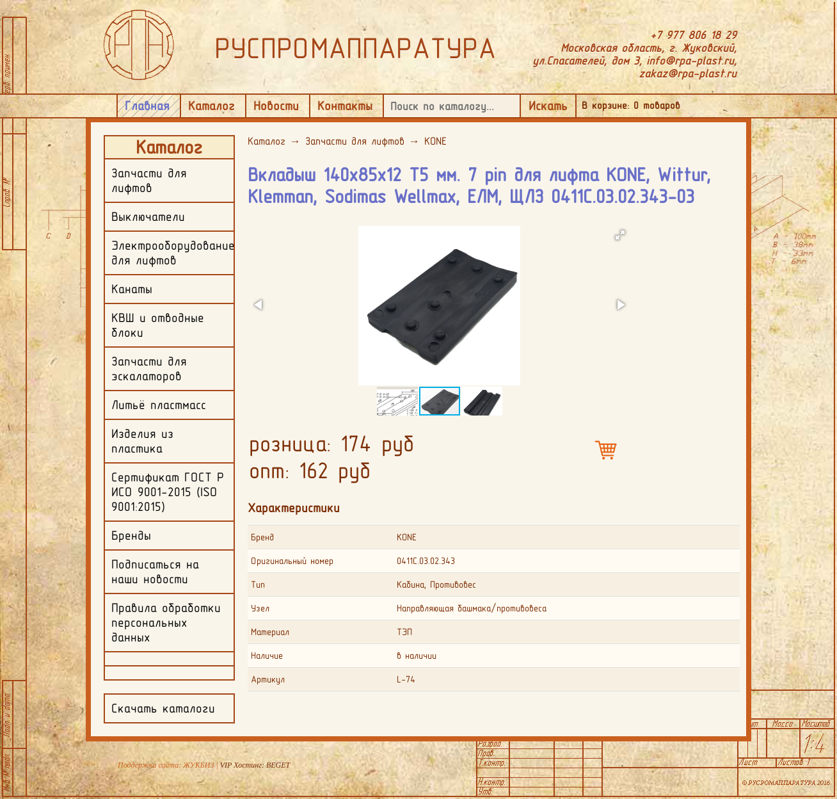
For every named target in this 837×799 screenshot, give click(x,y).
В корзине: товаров (631, 105)
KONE (435, 141)
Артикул (268, 679)
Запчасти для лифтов (354, 141)
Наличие (267, 655)
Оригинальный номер (292, 561)
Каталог (211, 106)
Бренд (262, 537)
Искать (548, 106)
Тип (258, 584)
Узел (260, 608)
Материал (270, 632)
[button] (620, 235)
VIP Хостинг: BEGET (255, 765)
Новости (276, 106)
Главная (147, 106)
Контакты (344, 106)
